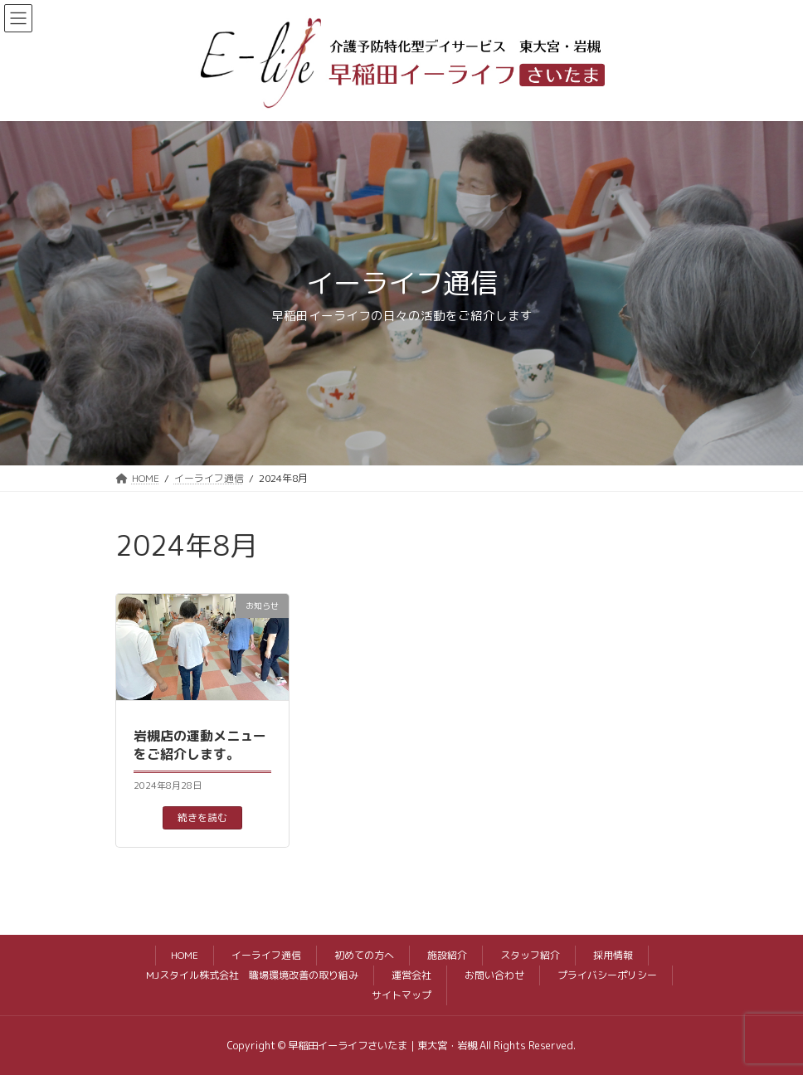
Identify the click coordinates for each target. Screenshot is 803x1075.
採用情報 (613, 955)
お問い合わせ (494, 975)
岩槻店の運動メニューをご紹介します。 (200, 745)
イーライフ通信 (266, 955)
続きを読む (202, 817)
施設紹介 (447, 955)
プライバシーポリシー (607, 975)
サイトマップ (401, 995)
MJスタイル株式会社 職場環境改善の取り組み (252, 975)
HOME (184, 955)
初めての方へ (364, 955)
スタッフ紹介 (530, 955)
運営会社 (411, 975)
